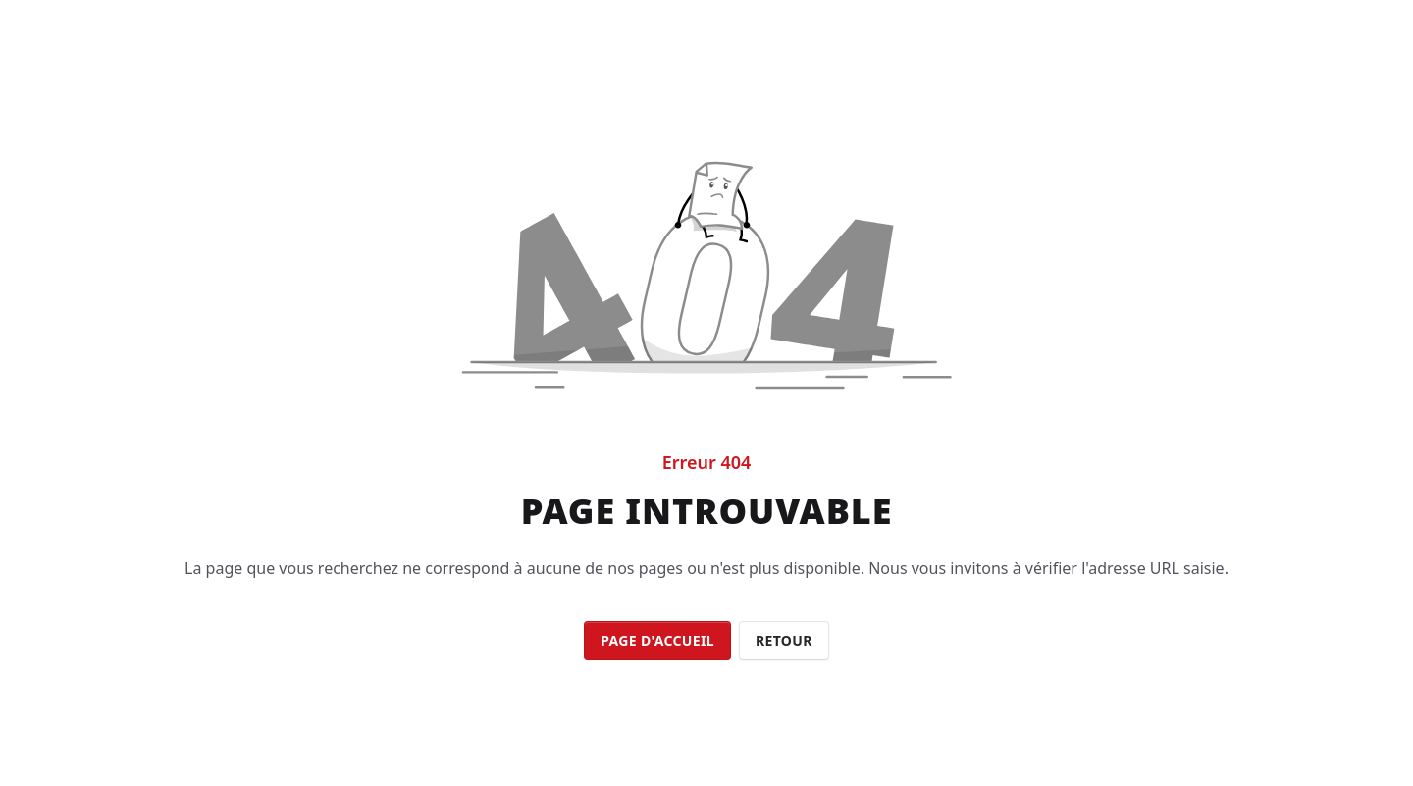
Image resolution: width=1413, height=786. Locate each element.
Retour (784, 640)
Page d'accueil (657, 640)
